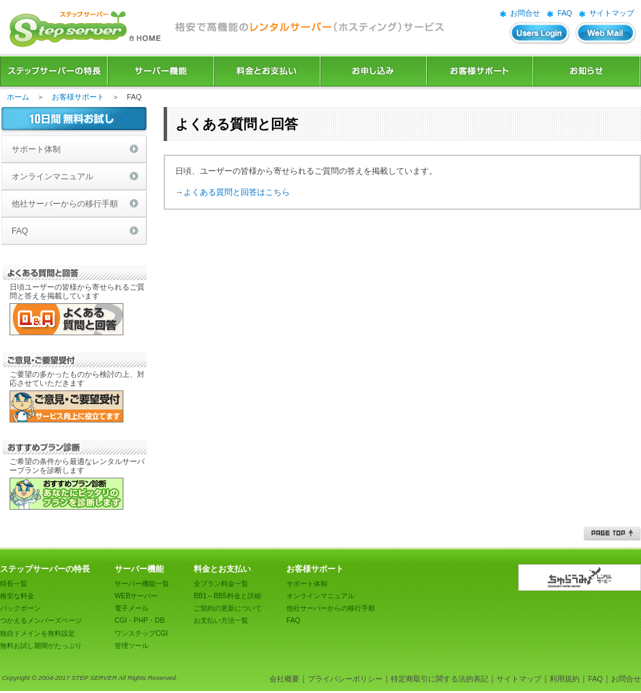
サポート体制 (36, 149)
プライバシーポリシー (345, 679)
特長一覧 (13, 583)
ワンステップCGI (141, 633)
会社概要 (284, 679)
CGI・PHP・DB (139, 620)
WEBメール (606, 33)
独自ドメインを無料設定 (37, 633)
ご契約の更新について (228, 608)
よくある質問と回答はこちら (236, 192)
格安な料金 (17, 596)
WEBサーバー (136, 596)
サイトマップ (611, 13)
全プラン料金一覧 (221, 583)
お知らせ (587, 71)
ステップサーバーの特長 (54, 71)
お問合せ (525, 13)
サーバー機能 (161, 71)
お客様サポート (480, 71)
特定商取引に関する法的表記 (439, 679)
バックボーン (20, 608)
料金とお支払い (267, 71)
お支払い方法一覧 (221, 620)
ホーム (18, 97)
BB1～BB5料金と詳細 (227, 596)
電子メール (132, 608)
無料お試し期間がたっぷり (41, 645)
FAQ (564, 13)
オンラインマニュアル (52, 176)
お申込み (373, 71)
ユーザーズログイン (540, 33)
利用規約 (565, 679)
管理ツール (132, 645)
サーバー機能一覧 (142, 583)
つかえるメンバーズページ (41, 620)
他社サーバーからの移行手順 (65, 204)
